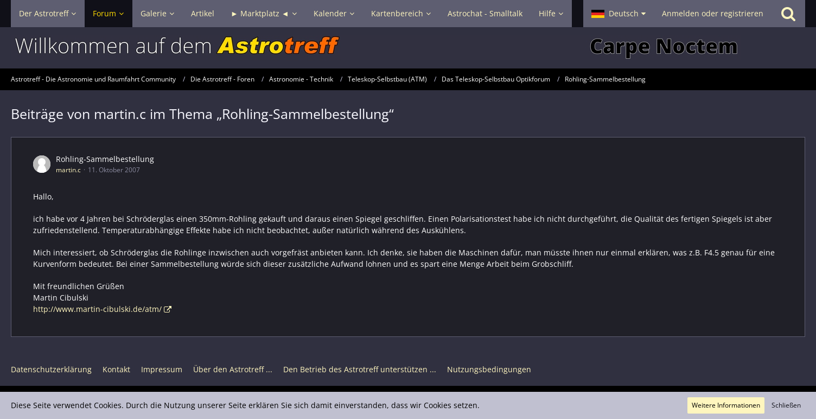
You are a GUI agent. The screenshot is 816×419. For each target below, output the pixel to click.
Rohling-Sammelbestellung (105, 159)
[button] (618, 13)
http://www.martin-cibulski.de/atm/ (97, 309)
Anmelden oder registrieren (712, 13)
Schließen (786, 405)
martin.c (68, 169)
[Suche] (788, 13)
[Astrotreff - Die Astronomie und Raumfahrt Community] (408, 48)
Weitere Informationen (726, 405)
